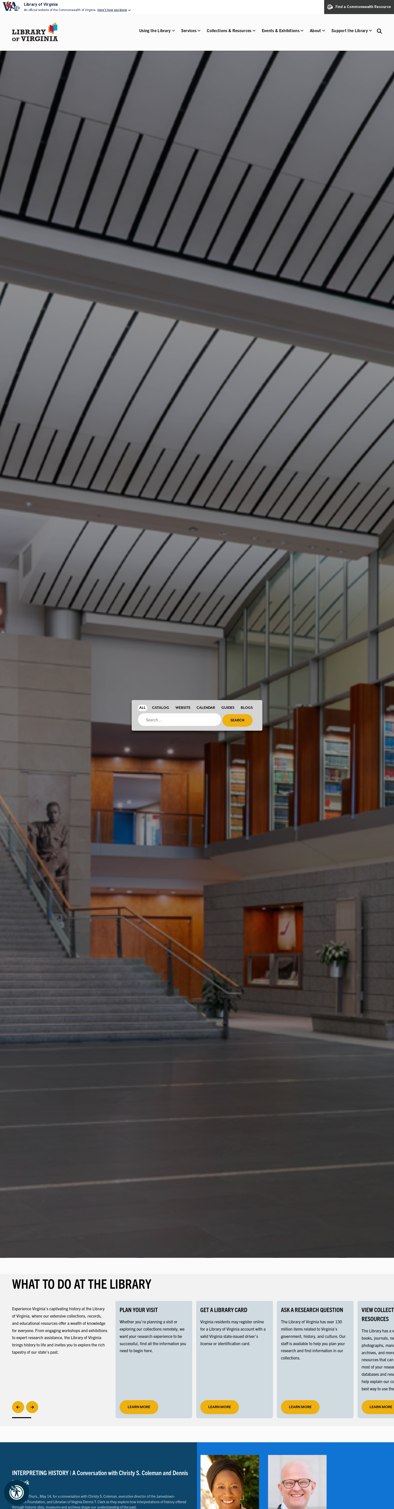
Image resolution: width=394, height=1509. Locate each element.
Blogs (247, 708)
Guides (227, 708)
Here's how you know (112, 10)
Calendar (205, 708)
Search (237, 720)
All (142, 708)
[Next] (32, 1407)
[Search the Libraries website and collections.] (379, 31)
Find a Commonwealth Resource (359, 7)
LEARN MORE (219, 1407)
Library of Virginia (41, 4)
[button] (155, 33)
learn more (139, 1407)
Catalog (160, 708)
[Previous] (18, 1407)
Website (182, 708)
